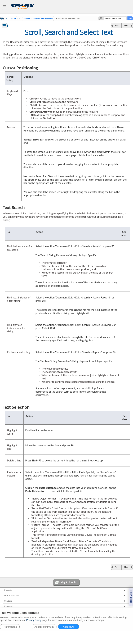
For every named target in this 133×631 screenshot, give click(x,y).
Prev (116, 25)
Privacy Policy (33, 620)
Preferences (10, 626)
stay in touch (68, 582)
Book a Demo (130, 596)
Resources (9, 606)
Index (13, 18)
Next (126, 25)
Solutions (8, 601)
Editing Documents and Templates (38, 18)
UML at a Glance (11, 595)
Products (8, 590)
